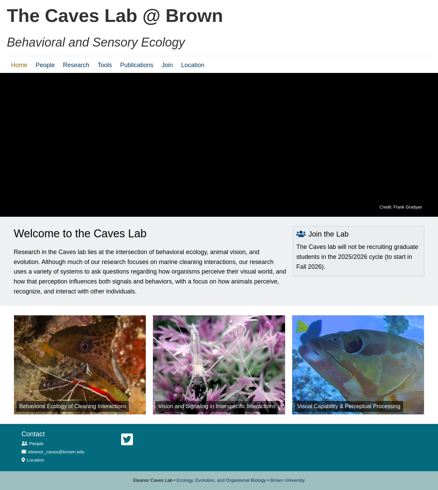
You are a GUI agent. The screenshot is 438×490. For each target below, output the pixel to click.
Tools (105, 65)
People (45, 65)
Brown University (287, 480)
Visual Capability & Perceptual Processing (348, 406)
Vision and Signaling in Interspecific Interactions (216, 406)
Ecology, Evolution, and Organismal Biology (221, 480)
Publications (136, 65)
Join (167, 65)
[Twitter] (127, 439)
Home (19, 65)
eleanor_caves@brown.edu (56, 451)
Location (192, 65)
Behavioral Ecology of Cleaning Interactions (72, 406)
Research (76, 65)
